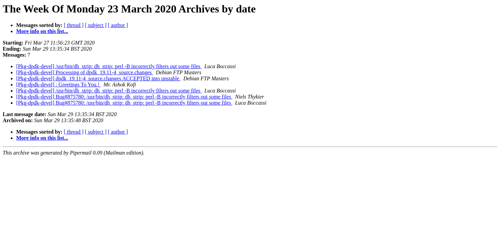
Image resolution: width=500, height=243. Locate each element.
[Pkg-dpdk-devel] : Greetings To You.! (58, 84)
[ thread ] (74, 25)
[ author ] (118, 25)
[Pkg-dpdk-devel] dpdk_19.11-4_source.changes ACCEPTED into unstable (98, 78)
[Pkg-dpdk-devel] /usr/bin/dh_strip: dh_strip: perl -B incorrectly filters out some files (109, 66)
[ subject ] (96, 25)
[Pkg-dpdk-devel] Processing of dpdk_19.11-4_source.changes (84, 72)
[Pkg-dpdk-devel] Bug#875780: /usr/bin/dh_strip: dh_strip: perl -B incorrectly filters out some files (124, 97)
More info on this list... (42, 31)
